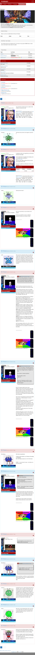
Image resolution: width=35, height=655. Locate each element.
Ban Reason (3, 87)
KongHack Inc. (14, 651)
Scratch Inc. (3, 84)
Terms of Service (8, 650)
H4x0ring (9, 4)
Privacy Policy (2, 650)
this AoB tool (20, 111)
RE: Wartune (4, 128)
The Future (3, 82)
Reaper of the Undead (4, 63)
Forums (5, 4)
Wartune (3, 102)
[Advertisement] (9, 6)
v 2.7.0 (20, 651)
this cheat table (20, 159)
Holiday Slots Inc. (4, 74)
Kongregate (15, 4)
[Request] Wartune (4, 55)
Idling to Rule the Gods (5, 90)
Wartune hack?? (3, 57)
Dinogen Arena (3, 92)
